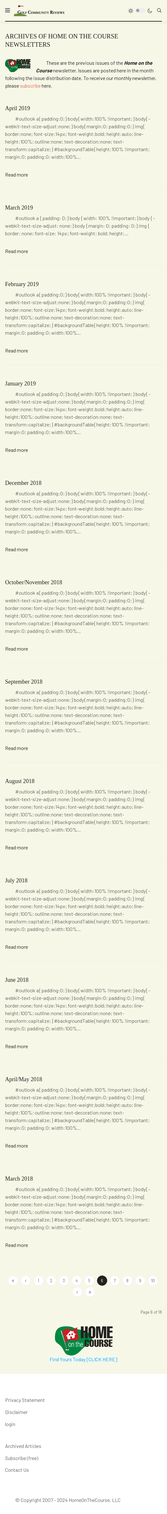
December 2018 (23, 483)
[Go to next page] (77, 1292)
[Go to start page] (13, 1281)
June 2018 (17, 980)
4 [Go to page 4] (76, 1280)
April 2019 (17, 108)
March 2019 (19, 207)
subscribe (30, 86)
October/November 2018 (33, 582)
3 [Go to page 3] (64, 1280)
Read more (16, 174)
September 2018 (23, 682)
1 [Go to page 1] (38, 1280)
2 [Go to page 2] (51, 1280)
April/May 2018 (23, 1079)
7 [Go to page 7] (115, 1280)
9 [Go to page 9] (140, 1280)
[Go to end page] (90, 1292)
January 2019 (20, 383)
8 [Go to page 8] (127, 1280)
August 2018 (20, 781)
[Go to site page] (26, 1281)
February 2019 (21, 284)
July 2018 (16, 880)
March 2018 (19, 1179)
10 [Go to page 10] (153, 1280)
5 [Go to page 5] (89, 1280)
